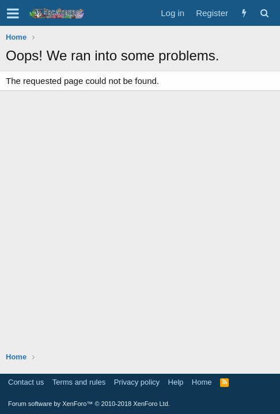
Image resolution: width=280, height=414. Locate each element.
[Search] (264, 13)
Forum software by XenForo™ (89, 403)
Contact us (26, 382)
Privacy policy (137, 382)
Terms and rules (78, 382)
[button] (13, 13)
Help (176, 382)
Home (202, 382)
